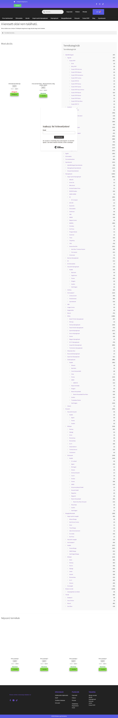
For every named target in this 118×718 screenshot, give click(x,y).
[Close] (77, 108)
